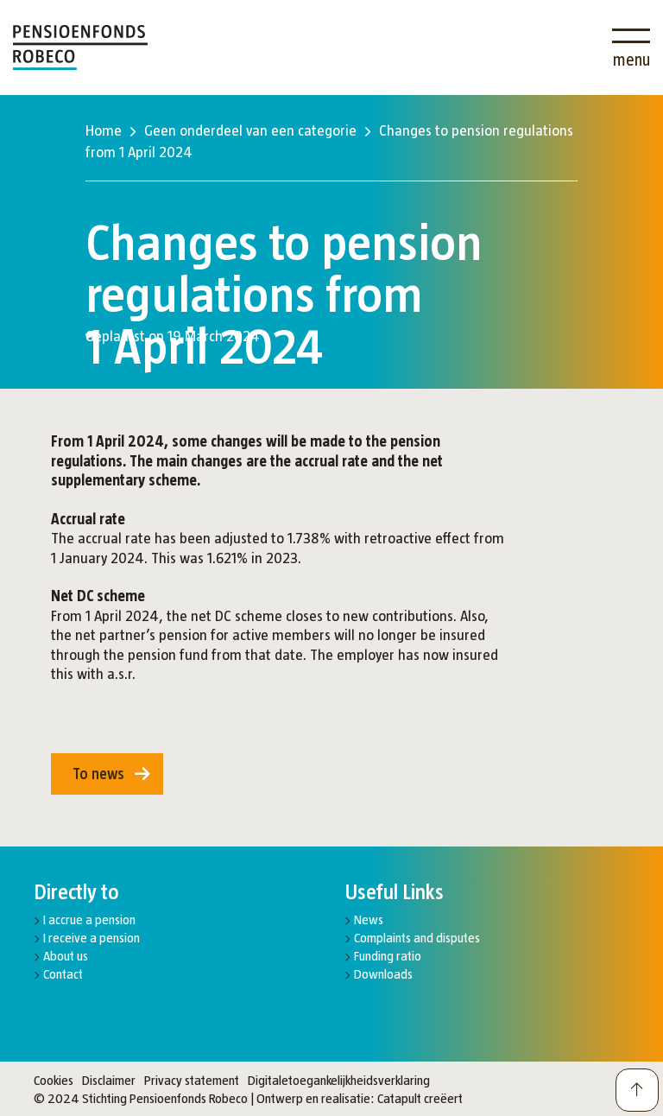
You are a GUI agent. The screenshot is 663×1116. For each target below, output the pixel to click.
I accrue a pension (89, 919)
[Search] (580, 37)
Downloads (383, 974)
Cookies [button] (53, 1080)
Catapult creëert (420, 1098)
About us (65, 955)
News (368, 919)
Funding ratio (387, 955)
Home (103, 130)
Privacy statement (191, 1080)
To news (98, 774)
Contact (63, 974)
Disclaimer (109, 1080)
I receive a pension (91, 937)
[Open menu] (631, 47)
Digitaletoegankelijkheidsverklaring (339, 1080)
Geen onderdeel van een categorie (250, 130)
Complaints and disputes (417, 937)
